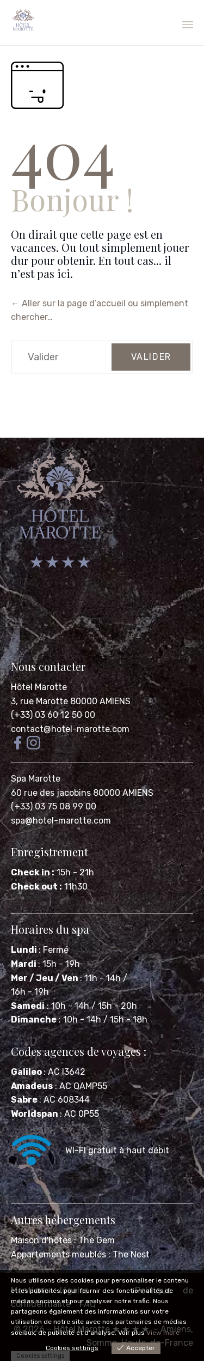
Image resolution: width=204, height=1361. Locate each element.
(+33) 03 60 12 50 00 (53, 715)
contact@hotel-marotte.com (70, 729)
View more (163, 1332)
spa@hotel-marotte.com (61, 820)
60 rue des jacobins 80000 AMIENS (82, 793)
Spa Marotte (37, 778)
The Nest (131, 1254)
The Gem (96, 1240)
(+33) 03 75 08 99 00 (54, 806)
